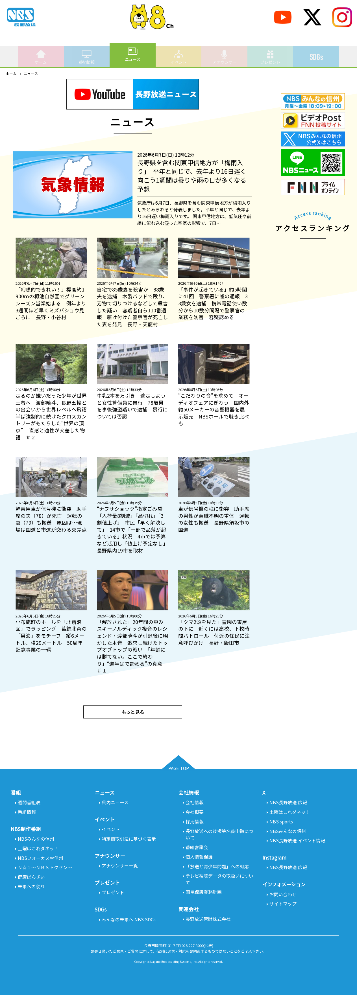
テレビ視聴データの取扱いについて (219, 880)
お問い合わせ (283, 894)
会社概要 (195, 812)
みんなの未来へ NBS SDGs (129, 920)
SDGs (316, 54)
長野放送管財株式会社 (208, 920)
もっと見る (132, 712)
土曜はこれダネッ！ (38, 848)
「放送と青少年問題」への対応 (217, 866)
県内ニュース (115, 802)
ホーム (41, 57)
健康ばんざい (31, 877)
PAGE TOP (178, 768)
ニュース (132, 54)
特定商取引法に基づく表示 (129, 839)
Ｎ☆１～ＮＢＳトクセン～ (45, 868)
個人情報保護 (199, 857)
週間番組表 (29, 802)
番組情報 (87, 57)
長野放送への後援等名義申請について (219, 834)
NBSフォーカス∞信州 (40, 858)
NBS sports (281, 821)
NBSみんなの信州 (36, 839)
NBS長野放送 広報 (288, 802)
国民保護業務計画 (204, 892)
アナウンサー (224, 57)
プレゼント (270, 57)
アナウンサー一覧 (120, 866)
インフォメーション (285, 884)
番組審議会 (197, 847)
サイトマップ (283, 904)
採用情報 (195, 821)
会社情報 (195, 802)
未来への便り (31, 887)
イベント (178, 57)
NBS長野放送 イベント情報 (297, 841)
